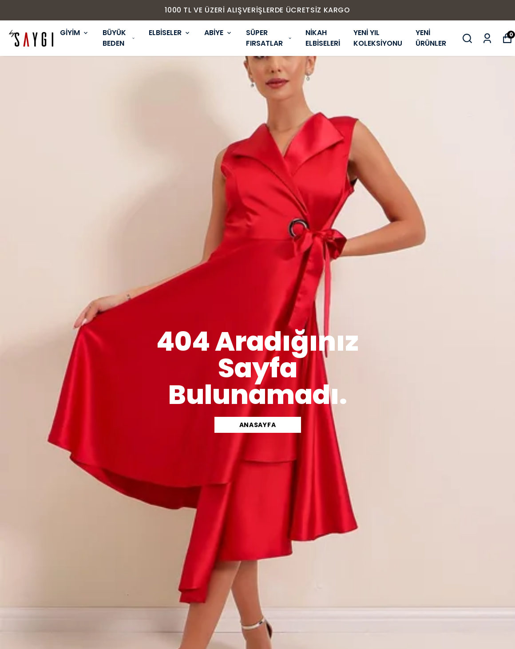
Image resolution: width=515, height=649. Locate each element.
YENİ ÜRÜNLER (431, 38)
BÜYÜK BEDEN (119, 38)
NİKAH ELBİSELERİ (322, 38)
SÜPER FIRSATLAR (269, 38)
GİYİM (74, 33)
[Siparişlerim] (487, 38)
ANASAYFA (257, 424)
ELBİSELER (170, 33)
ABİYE (218, 33)
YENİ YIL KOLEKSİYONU (377, 38)
